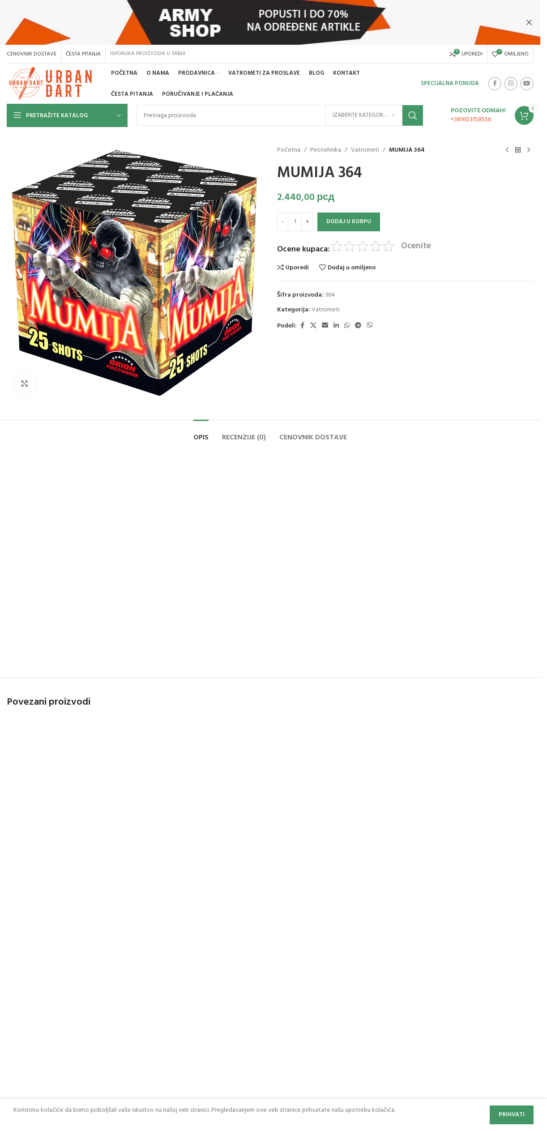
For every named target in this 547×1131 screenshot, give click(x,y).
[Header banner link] (270, 22)
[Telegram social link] (358, 325)
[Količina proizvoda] (295, 222)
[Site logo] (52, 84)
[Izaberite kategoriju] (363, 115)
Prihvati (512, 1114)
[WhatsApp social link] (347, 325)
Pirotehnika (325, 150)
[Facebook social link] (494, 83)
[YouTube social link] (527, 83)
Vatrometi (365, 150)
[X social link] (313, 325)
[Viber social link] (370, 325)
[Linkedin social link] (336, 325)
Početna (288, 150)
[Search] (280, 115)
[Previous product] (506, 150)
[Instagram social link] (510, 83)
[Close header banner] (529, 22)
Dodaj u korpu (348, 221)
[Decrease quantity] (282, 222)
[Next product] (528, 150)
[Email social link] (325, 325)
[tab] (201, 433)
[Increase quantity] (307, 222)
